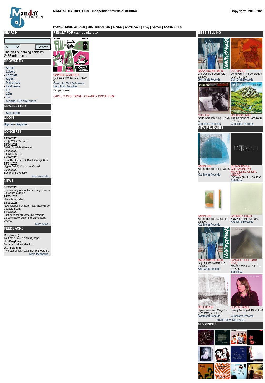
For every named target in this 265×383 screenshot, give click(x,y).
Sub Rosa (236, 180)
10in (9, 94)
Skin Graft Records (209, 79)
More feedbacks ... (40, 254)
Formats (11, 75)
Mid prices (13, 82)
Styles (10, 79)
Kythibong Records (209, 174)
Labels (10, 71)
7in (8, 97)
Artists (10, 68)
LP (8, 90)
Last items (13, 86)
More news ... (43, 224)
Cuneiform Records (209, 123)
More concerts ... (41, 176)
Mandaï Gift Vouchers (21, 101)
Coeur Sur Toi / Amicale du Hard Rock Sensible (68, 85)
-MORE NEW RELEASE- (230, 320)
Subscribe (13, 113)
